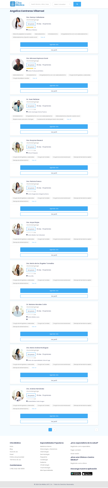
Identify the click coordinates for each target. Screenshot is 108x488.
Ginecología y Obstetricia (48, 449)
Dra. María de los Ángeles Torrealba (40, 263)
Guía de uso (14, 452)
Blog (11, 449)
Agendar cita (54, 44)
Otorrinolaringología (32, 20)
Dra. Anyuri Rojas (32, 222)
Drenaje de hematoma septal (82, 157)
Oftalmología (44, 465)
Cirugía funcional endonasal (61, 157)
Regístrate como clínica (79, 464)
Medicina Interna (45, 447)
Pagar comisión (76, 450)
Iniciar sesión (75, 454)
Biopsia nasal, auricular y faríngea (23, 119)
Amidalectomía (53, 34)
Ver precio (31, 24)
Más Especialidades (46, 471)
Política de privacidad (17, 457)
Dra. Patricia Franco (33, 181)
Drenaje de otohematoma (20, 160)
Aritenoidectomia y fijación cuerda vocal (25, 37)
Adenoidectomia (40, 34)
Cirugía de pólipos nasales (21, 78)
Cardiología (44, 460)
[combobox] (62, 4)
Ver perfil (54, 50)
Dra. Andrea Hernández (35, 389)
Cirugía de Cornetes (43, 157)
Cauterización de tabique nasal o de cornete (50, 119)
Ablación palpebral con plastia (22, 34)
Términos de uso (15, 460)
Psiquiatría (43, 457)
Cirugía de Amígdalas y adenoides (79, 75)
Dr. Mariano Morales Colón (36, 304)
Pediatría (43, 463)
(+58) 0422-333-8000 (17, 469)
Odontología (44, 452)
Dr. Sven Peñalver (32, 99)
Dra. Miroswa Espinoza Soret (37, 58)
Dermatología (44, 455)
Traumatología (45, 468)
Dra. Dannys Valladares (35, 17)
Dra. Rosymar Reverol (34, 140)
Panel (11, 455)
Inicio (11, 447)
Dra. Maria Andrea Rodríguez (37, 348)
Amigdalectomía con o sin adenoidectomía (74, 34)
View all (43, 37)
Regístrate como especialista (80, 447)
